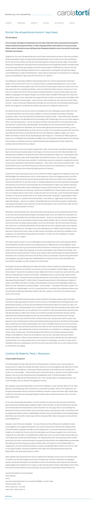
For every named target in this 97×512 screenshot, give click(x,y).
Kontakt (46, 23)
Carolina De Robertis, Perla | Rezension (27, 353)
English (72, 23)
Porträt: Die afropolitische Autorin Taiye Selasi (31, 32)
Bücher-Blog (59, 23)
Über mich (34, 23)
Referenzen (21, 23)
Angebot (9, 23)
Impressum (8, 496)
